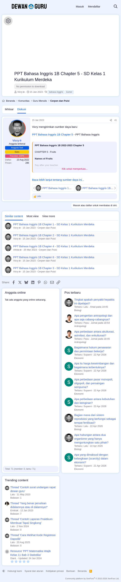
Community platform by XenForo (92, 578)
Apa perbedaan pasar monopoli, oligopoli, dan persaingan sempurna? (93, 383)
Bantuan (70, 571)
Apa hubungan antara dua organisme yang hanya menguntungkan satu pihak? (91, 438)
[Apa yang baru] (107, 7)
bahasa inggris (56, 92)
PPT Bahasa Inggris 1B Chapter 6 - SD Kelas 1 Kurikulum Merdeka (53, 257)
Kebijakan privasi (55, 571)
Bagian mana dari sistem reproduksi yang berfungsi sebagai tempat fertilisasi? (95, 418)
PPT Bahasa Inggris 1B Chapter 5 (52, 134)
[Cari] (115, 7)
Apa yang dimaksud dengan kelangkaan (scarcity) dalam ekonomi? (91, 458)
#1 (115, 120)
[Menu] (5, 7)
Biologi (77, 310)
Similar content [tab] (14, 216)
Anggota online (15, 292)
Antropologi (80, 326)
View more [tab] (48, 216)
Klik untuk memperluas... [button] (74, 168)
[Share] (111, 120)
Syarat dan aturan (34, 571)
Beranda (82, 571)
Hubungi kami (15, 571)
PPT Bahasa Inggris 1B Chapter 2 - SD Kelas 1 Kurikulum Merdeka (53, 235)
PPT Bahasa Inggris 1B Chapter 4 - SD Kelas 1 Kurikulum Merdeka (53, 246)
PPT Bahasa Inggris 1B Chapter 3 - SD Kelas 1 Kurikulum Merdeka (53, 268)
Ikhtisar (9, 109)
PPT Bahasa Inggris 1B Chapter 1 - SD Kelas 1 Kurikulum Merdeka (53, 224)
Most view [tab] (32, 216)
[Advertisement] (65, 43)
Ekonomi (79, 358)
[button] (4, 571)
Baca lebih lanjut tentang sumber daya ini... (58, 179)
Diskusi (21, 109)
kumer (69, 92)
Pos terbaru (72, 292)
